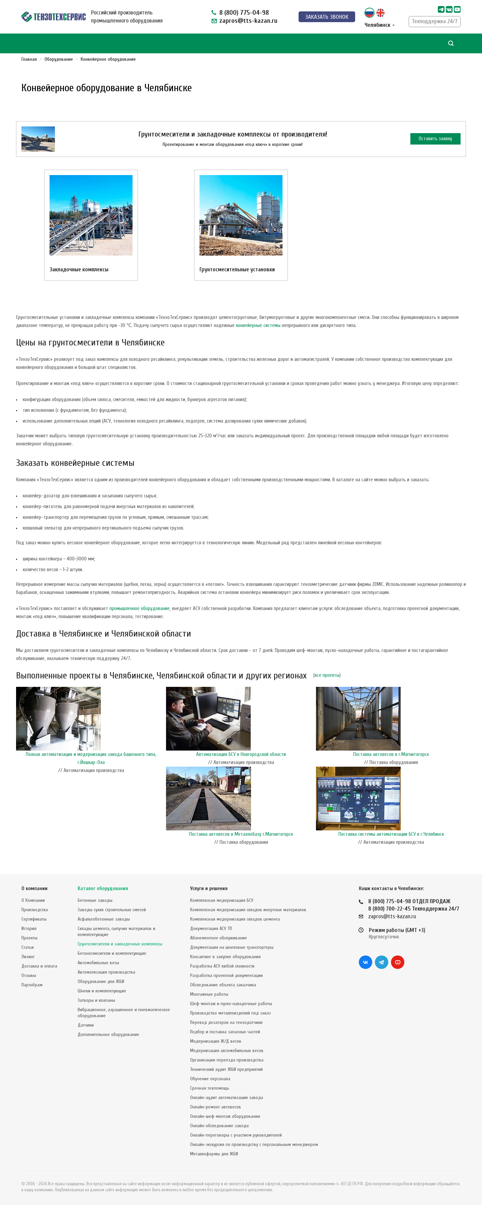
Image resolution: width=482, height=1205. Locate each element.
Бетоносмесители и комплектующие (112, 953)
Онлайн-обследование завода (219, 1126)
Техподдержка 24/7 (435, 21)
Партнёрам (32, 985)
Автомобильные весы (98, 963)
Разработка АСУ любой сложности (222, 966)
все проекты (327, 675)
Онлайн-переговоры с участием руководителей (236, 1135)
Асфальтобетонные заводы (104, 919)
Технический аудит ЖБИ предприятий (226, 1069)
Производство (34, 910)
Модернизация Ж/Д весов (215, 1041)
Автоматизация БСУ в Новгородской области (241, 754)
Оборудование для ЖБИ (101, 981)
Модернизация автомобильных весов (226, 1050)
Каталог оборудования (103, 888)
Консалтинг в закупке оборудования (225, 957)
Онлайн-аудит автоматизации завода (226, 1097)
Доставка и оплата (39, 966)
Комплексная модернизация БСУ (221, 900)
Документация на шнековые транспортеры (231, 947)
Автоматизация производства (106, 972)
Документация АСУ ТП (211, 928)
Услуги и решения (209, 888)
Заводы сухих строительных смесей (112, 910)
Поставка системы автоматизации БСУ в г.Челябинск (391, 834)
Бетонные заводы (95, 900)
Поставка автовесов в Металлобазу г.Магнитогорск (241, 834)
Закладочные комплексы (79, 269)
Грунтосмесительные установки (237, 269)
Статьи (27, 947)
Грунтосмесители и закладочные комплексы (120, 944)
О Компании (33, 900)
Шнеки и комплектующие (102, 991)
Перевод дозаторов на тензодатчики (226, 1022)
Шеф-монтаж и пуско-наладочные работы (231, 1003)
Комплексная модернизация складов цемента (235, 919)
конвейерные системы (258, 325)
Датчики (86, 1025)
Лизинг (28, 957)
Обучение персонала (210, 1079)
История (28, 928)
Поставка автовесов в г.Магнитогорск (391, 754)
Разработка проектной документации (226, 975)
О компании (34, 888)
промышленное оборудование (139, 608)
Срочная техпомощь (209, 1088)
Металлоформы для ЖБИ (214, 1154)
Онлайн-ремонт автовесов (215, 1107)
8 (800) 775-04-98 (244, 12)
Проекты (29, 938)
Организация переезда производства (226, 1060)
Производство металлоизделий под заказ (230, 1013)
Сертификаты (34, 919)
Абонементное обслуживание (218, 938)
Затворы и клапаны (96, 1000)
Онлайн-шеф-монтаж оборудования (225, 1116)
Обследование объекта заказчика (223, 985)
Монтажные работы (209, 994)
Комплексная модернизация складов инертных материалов (248, 910)
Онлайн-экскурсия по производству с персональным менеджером (254, 1144)
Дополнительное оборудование (108, 1034)
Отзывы (28, 975)
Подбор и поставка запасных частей (225, 1032)
